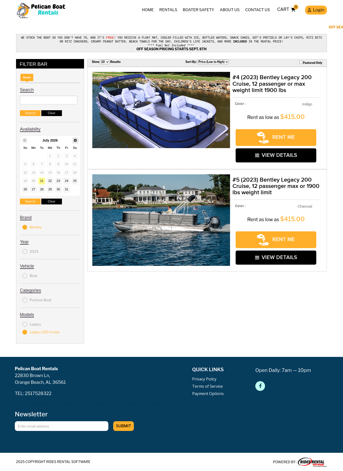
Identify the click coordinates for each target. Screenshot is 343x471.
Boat (29, 275)
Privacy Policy (204, 378)
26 (25, 188)
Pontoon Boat (36, 299)
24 (66, 180)
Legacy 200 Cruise (41, 331)
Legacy (31, 323)
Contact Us (257, 10)
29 (50, 188)
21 (41, 180)
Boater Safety (198, 10)
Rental (27, 76)
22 (50, 180)
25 (75, 180)
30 (58, 188)
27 (33, 188)
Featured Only (310, 62)
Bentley (32, 226)
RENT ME (276, 137)
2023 (30, 250)
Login (316, 10)
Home (148, 10)
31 (66, 188)
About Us (230, 10)
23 (58, 180)
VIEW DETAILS (276, 154)
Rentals (168, 10)
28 (41, 188)
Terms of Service (207, 385)
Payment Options (208, 392)
